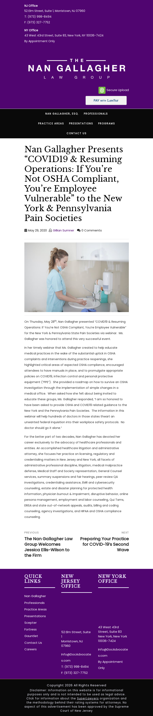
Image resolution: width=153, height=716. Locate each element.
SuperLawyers (88, 698)
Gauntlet (31, 636)
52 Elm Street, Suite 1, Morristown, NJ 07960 (54, 11)
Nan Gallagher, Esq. (62, 113)
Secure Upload (114, 90)
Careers (30, 649)
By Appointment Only (39, 41)
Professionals (96, 113)
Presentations (81, 123)
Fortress (30, 629)
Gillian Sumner (63, 230)
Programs (106, 123)
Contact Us (77, 133)
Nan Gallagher (35, 596)
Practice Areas (51, 123)
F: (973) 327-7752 (37, 22)
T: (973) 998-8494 (38, 17)
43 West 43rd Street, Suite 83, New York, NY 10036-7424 (64, 35)
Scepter (30, 622)
